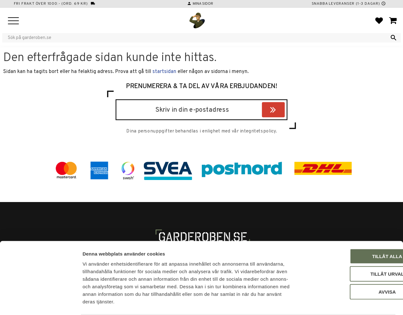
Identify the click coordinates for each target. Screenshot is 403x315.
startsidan (164, 72)
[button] (13, 21)
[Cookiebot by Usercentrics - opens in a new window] (40, 302)
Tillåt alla (350, 231)
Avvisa (350, 267)
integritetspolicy (258, 131)
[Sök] (393, 38)
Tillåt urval (350, 249)
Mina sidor (203, 3)
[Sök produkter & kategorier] (197, 38)
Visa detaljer (342, 302)
